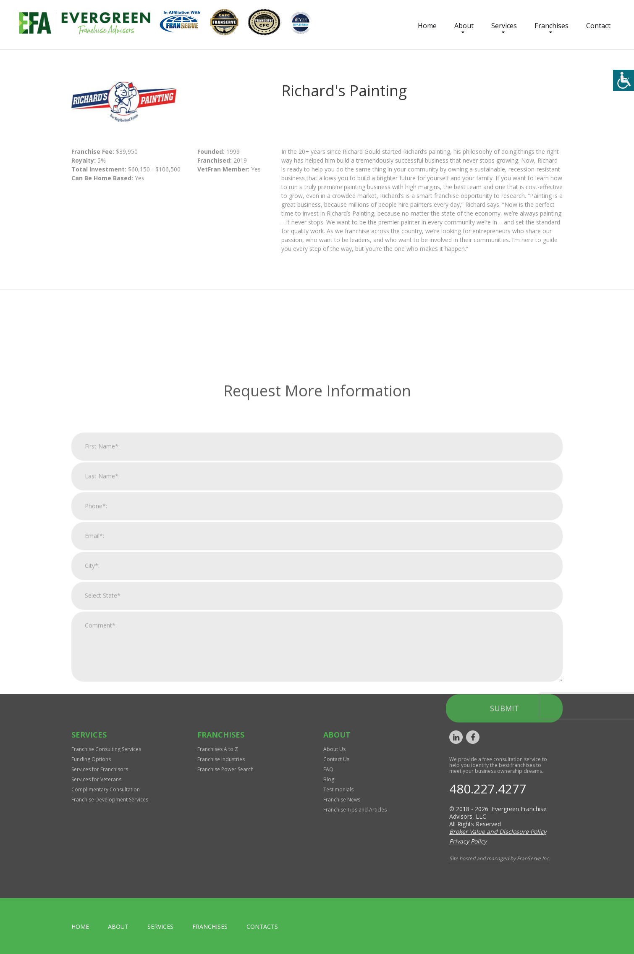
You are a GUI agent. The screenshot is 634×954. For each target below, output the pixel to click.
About (464, 25)
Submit (504, 813)
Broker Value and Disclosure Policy (497, 831)
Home (427, 25)
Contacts (262, 926)
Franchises (551, 25)
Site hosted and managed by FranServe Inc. (499, 858)
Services (504, 25)
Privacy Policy (468, 841)
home (80, 926)
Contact (598, 25)
